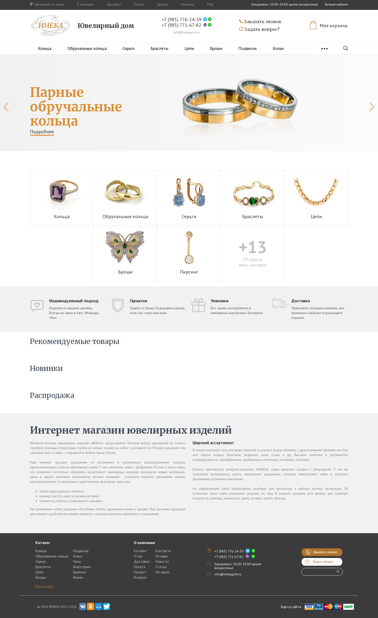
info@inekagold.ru (186, 32)
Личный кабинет (336, 4)
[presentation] (6, 105)
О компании (85, 4)
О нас (138, 556)
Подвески (247, 48)
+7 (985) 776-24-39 (182, 19)
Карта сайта (291, 607)
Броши (216, 48)
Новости (162, 561)
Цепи (189, 48)
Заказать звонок (260, 21)
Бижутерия (81, 566)
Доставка (114, 4)
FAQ (210, 4)
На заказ (162, 572)
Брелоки (79, 572)
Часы (77, 561)
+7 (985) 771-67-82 (181, 25)
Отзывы (161, 556)
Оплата (139, 4)
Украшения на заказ (47, 4)
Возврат (140, 577)
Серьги (128, 48)
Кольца (44, 48)
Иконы (78, 577)
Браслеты (159, 48)
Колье (278, 48)
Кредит (162, 4)
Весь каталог (44, 586)
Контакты (187, 4)
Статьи (161, 566)
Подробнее (42, 131)
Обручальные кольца (87, 48)
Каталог (140, 551)
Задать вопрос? (259, 29)
